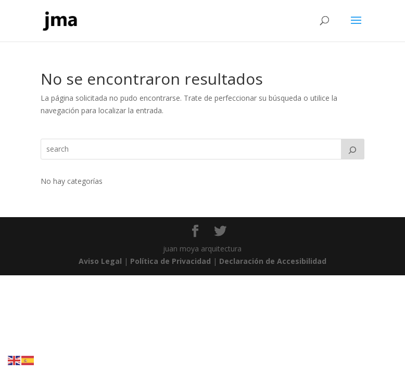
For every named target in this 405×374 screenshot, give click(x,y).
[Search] (353, 149)
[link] (60, 20)
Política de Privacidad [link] (170, 261)
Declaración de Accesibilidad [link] (272, 261)
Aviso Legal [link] (100, 261)
